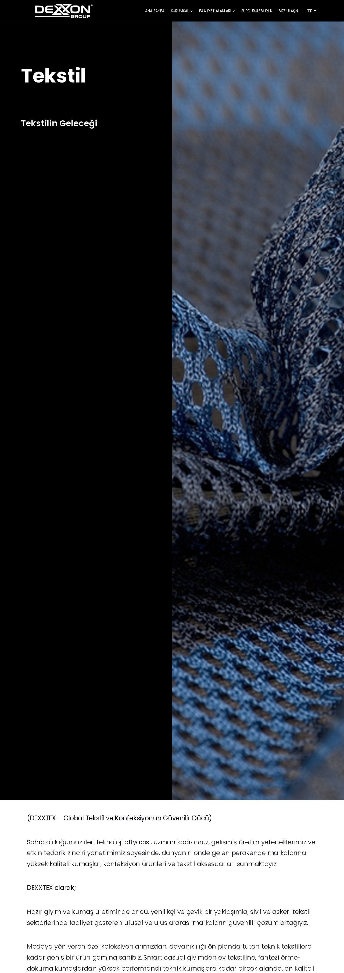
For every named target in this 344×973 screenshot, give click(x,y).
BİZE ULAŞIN (288, 10)
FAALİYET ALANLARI (215, 10)
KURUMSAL (180, 10)
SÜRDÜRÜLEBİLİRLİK (257, 10)
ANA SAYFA (154, 10)
